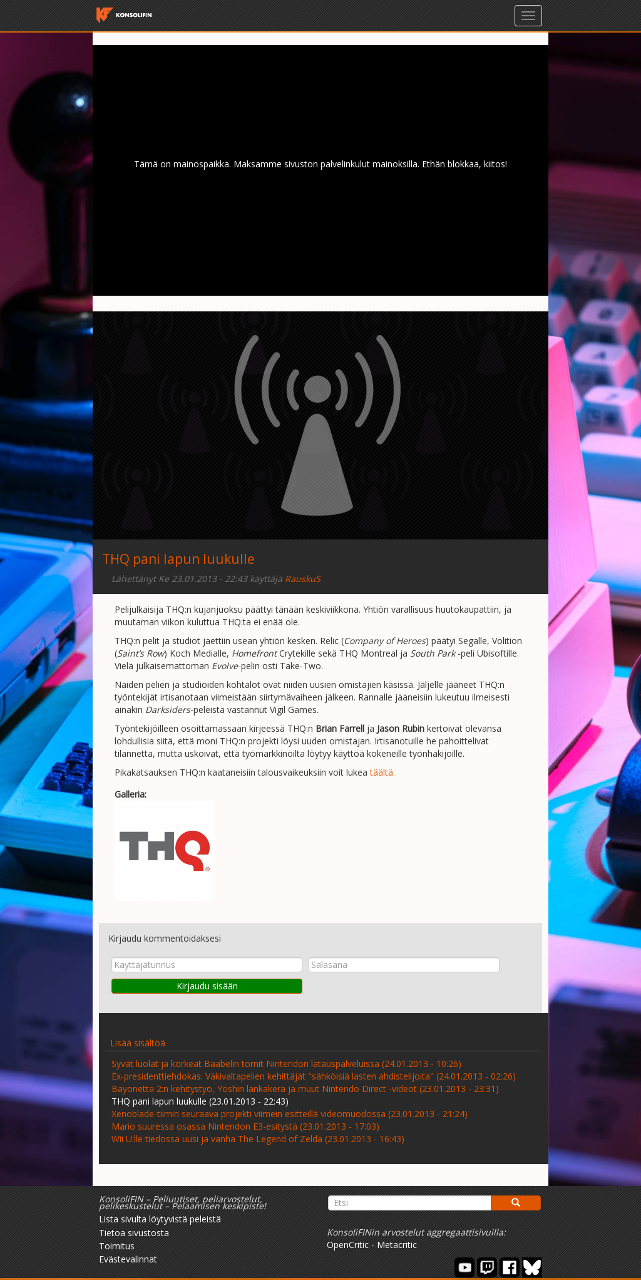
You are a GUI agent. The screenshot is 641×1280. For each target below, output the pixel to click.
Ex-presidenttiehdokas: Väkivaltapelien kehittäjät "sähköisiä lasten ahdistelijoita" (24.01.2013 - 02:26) (313, 1076)
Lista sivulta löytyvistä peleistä (160, 1219)
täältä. (382, 772)
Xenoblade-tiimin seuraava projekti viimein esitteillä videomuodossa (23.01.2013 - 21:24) (289, 1114)
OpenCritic (348, 1245)
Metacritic (397, 1245)
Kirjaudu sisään (207, 986)
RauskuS (302, 579)
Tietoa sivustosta (134, 1233)
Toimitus (117, 1246)
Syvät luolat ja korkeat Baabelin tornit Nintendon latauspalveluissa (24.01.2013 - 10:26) (286, 1063)
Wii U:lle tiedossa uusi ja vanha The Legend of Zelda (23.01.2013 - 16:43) (257, 1139)
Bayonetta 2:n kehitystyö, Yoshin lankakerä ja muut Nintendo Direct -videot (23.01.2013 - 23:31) (305, 1089)
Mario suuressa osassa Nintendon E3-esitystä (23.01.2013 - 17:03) (245, 1126)
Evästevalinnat (128, 1259)
